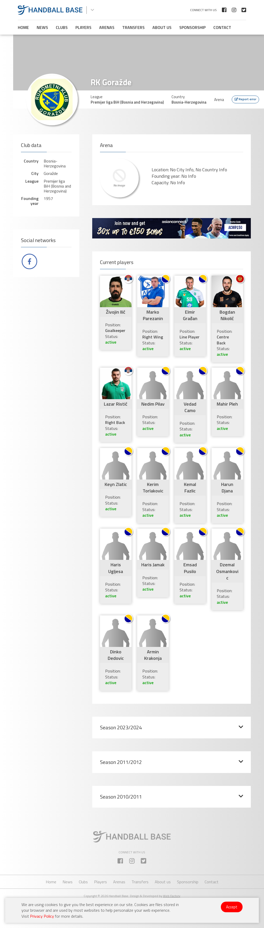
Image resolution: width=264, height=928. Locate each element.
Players (83, 27)
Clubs (62, 27)
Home (23, 27)
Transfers (133, 27)
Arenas (106, 27)
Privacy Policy (42, 916)
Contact (222, 27)
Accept (231, 907)
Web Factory (171, 895)
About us (162, 27)
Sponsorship (192, 27)
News (42, 27)
